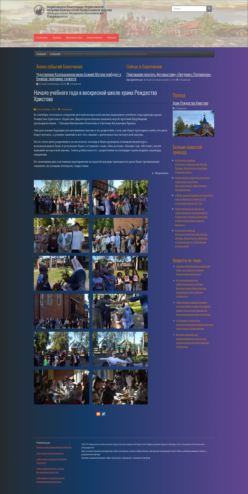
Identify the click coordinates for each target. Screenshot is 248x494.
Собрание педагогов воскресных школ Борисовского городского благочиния (195, 324)
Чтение (111, 37)
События (42, 37)
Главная (41, 53)
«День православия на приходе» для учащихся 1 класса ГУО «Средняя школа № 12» (194, 199)
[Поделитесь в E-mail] (98, 414)
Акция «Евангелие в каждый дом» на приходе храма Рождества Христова (193, 270)
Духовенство (74, 37)
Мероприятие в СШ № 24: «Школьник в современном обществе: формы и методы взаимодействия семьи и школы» (191, 216)
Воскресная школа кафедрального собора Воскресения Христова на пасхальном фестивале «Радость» (191, 288)
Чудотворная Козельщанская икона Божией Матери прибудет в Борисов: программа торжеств (78, 76)
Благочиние (94, 37)
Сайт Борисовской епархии (50, 453)
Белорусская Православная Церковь (53, 447)
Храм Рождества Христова (190, 103)
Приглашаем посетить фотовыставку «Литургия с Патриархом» (168, 74)
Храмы (57, 37)
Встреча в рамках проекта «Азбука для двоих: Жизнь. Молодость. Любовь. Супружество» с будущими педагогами (191, 238)
